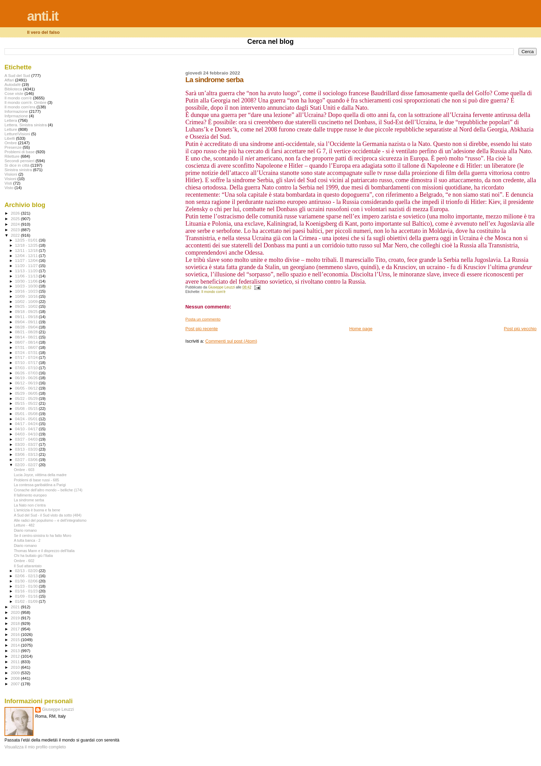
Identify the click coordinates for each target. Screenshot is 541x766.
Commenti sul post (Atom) (231, 341)
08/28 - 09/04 (27, 327)
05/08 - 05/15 (27, 408)
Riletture (12, 156)
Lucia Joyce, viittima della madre (40, 475)
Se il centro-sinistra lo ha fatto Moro (42, 535)
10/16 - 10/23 (27, 291)
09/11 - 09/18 (27, 317)
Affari (9, 80)
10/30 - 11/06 (27, 281)
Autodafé (12, 84)
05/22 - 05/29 (27, 398)
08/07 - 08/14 (27, 342)
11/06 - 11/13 (27, 276)
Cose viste (13, 93)
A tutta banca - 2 (27, 540)
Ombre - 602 (24, 561)
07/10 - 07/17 (27, 363)
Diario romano (25, 530)
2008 (16, 678)
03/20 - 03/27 (27, 444)
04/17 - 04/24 (27, 424)
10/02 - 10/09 (27, 301)
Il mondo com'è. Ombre (25, 102)
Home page (360, 328)
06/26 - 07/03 (27, 373)
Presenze (13, 147)
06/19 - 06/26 (27, 378)
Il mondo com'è (213, 292)
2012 (16, 656)
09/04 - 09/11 (27, 322)
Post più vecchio (520, 328)
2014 (16, 645)
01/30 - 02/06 (27, 581)
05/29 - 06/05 (27, 393)
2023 (16, 229)
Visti (8, 183)
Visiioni (10, 174)
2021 (16, 607)
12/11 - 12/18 (27, 250)
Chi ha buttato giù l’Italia (33, 555)
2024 (16, 224)
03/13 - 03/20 (27, 449)
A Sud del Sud (17, 75)
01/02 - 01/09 (27, 601)
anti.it (42, 16)
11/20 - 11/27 (27, 266)
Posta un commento (202, 319)
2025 (16, 218)
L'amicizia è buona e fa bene (37, 510)
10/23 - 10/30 (27, 286)
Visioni (10, 178)
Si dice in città (16, 165)
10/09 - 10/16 (27, 296)
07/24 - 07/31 (27, 353)
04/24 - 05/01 (27, 419)
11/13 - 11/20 (27, 271)
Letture (10, 129)
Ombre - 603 (24, 470)
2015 (16, 639)
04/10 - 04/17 (27, 429)
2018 (16, 623)
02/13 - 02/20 (27, 571)
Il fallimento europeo (30, 495)
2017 (16, 629)
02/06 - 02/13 (27, 576)
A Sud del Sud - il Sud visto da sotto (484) (47, 515)
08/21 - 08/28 (27, 332)
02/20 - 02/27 (27, 465)
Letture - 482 (24, 525)
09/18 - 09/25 (27, 312)
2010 (16, 667)
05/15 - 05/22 (27, 403)
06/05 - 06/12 (27, 388)
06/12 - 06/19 (27, 383)
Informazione (16, 111)
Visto (8, 187)
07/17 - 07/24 (27, 357)
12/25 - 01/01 (27, 240)
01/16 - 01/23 (27, 591)
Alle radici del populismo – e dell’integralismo (50, 520)
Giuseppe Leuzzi (58, 709)
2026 (16, 213)
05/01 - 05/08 (27, 414)
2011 (16, 661)
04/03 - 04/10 (27, 434)
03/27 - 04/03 (27, 439)
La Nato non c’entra (30, 505)
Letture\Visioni (17, 133)
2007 (16, 683)
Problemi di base (19, 151)
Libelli (9, 138)
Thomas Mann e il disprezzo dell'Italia (44, 551)
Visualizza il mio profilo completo (35, 747)
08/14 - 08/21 (27, 337)
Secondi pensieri (19, 160)
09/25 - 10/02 (27, 306)
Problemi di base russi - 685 (36, 480)
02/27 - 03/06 (27, 460)
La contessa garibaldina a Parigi (40, 485)
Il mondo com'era (20, 107)
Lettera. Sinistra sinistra (25, 124)
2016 (16, 634)
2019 (16, 618)
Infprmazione (16, 116)
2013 (16, 650)
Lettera (10, 120)
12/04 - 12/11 (27, 256)
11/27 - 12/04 (27, 260)
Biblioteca (13, 89)
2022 (16, 235)
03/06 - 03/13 (27, 454)
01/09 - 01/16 (27, 596)
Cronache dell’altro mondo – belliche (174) (48, 490)
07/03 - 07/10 (27, 368)
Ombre (10, 142)
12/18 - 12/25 (27, 245)
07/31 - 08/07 (27, 347)
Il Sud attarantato (28, 566)
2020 (16, 612)
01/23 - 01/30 (27, 586)
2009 (16, 672)
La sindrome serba (29, 500)
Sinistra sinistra (18, 169)
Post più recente (201, 328)
